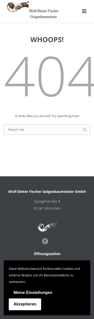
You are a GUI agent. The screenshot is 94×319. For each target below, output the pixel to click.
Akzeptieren (25, 304)
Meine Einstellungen (33, 292)
